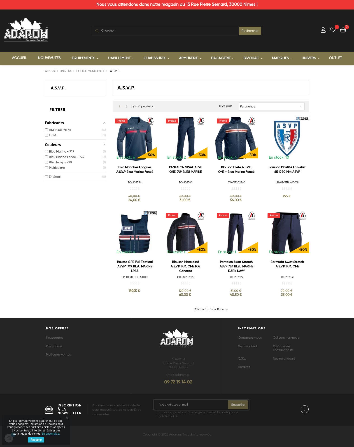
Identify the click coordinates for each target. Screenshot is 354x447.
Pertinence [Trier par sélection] (271, 105)
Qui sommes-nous (286, 337)
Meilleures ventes (58, 354)
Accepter (36, 439)
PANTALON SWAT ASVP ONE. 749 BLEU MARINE (185, 169)
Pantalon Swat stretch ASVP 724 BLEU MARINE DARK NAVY (236, 266)
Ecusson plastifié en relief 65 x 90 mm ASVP (287, 169)
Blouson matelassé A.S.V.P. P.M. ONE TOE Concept (185, 266)
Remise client (247, 345)
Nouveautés (54, 337)
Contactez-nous (250, 337)
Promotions (54, 345)
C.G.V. (242, 358)
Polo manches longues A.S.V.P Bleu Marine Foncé (134, 169)
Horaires (244, 366)
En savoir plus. (51, 433)
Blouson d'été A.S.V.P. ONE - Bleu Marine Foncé (236, 169)
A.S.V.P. (58, 87)
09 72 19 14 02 (178, 381)
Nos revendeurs (284, 358)
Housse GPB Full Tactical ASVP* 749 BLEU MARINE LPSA (135, 266)
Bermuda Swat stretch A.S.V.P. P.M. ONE (287, 263)
